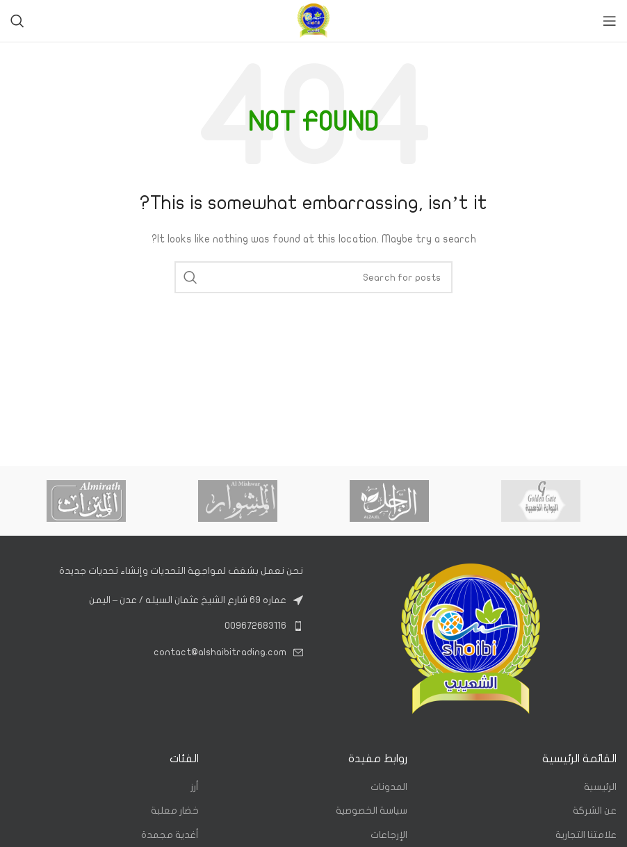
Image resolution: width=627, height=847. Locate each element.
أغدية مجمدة (170, 835)
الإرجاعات (388, 835)
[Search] (17, 21)
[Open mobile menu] (610, 21)
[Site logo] (313, 20)
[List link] (156, 626)
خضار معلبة (175, 810)
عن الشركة (595, 810)
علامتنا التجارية (586, 835)
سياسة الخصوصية (371, 810)
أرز (194, 787)
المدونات (388, 787)
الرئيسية (600, 787)
